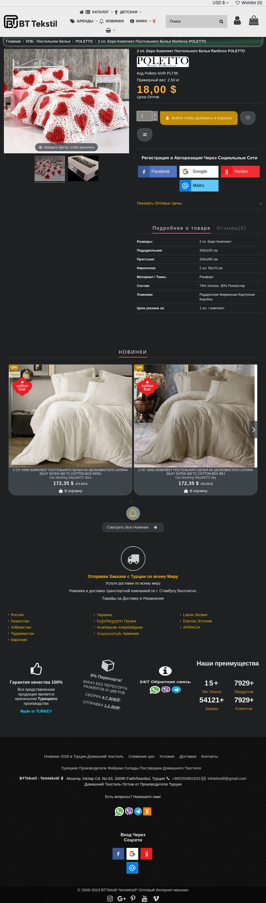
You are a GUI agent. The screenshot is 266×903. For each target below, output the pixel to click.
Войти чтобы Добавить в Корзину (199, 118)
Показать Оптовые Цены (199, 203)
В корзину (70, 491)
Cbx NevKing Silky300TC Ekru (70, 477)
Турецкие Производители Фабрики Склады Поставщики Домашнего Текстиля (131, 768)
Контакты (209, 756)
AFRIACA (191, 627)
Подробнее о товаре (181, 228)
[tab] (199, 204)
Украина (104, 614)
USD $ (220, 3)
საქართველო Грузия (116, 621)
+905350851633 (186, 778)
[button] (99, 12)
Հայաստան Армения (118, 633)
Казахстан (20, 621)
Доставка (187, 756)
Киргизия (19, 639)
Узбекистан (21, 627)
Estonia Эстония (197, 621)
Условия (167, 756)
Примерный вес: (152, 80)
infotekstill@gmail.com (227, 778)
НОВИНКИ (133, 352)
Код (140, 73)
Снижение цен (142, 756)
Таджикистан (22, 633)
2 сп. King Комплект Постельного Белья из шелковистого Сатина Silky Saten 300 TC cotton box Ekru (70, 472)
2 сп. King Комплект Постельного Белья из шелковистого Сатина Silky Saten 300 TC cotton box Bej (195, 472)
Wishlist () (248, 3)
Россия (17, 614)
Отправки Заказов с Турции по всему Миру (133, 577)
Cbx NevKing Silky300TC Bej (195, 477)
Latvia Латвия (195, 614)
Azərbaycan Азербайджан (120, 627)
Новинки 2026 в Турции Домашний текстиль (84, 756)
